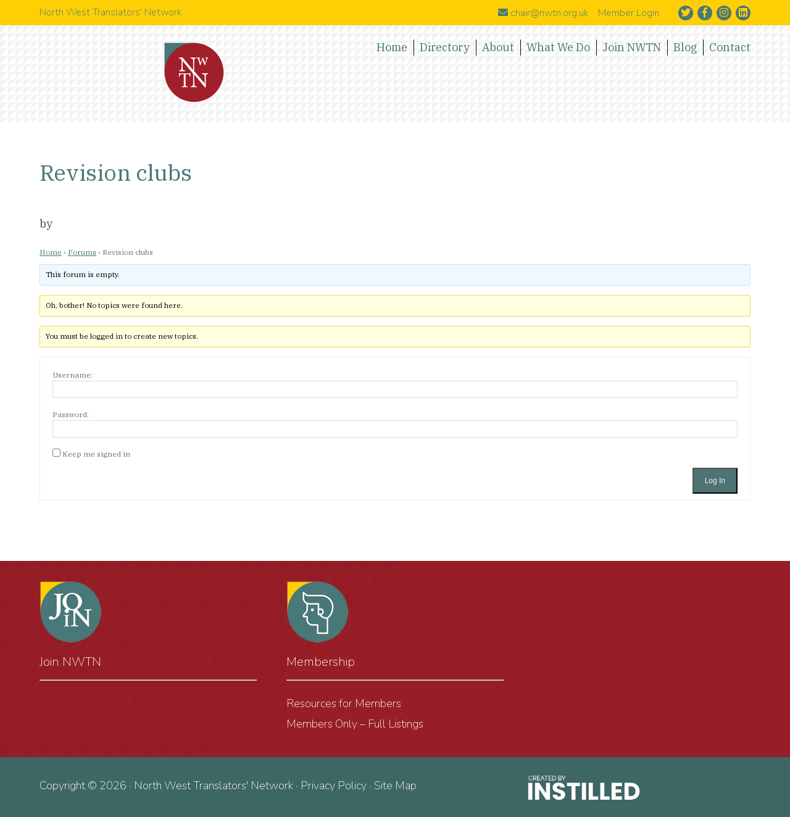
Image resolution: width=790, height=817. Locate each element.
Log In (715, 480)
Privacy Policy (334, 785)
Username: (72, 374)
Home (51, 252)
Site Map (395, 785)
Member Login (628, 13)
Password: (70, 414)
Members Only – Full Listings (354, 723)
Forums (82, 252)
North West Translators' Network (194, 73)
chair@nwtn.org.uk (543, 13)
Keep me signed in (96, 453)
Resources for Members (343, 703)
